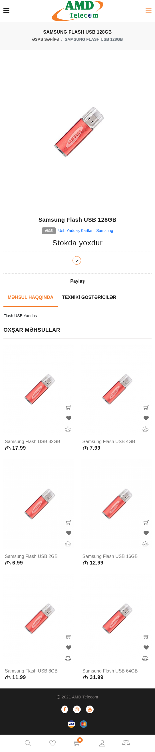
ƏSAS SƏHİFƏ (45, 39)
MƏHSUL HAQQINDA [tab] (30, 297)
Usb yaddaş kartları (76, 230)
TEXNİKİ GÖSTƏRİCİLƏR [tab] (89, 297)
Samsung (104, 230)
